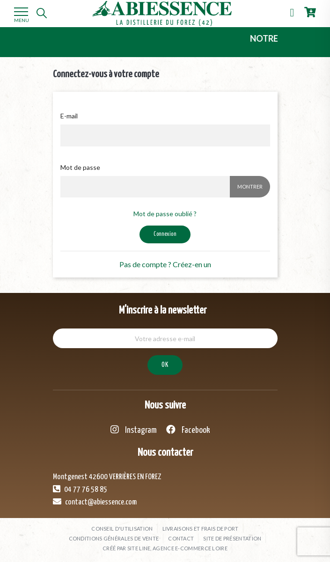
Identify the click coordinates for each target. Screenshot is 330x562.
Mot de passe (80, 167)
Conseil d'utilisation (122, 529)
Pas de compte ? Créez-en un (165, 264)
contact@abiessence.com (95, 501)
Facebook (188, 430)
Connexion (165, 234)
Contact (181, 538)
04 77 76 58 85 (80, 489)
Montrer (250, 186)
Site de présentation (232, 538)
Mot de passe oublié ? (165, 214)
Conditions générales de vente (114, 538)
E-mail (69, 116)
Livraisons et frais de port (200, 529)
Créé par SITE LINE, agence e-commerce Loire (165, 548)
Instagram (133, 430)
